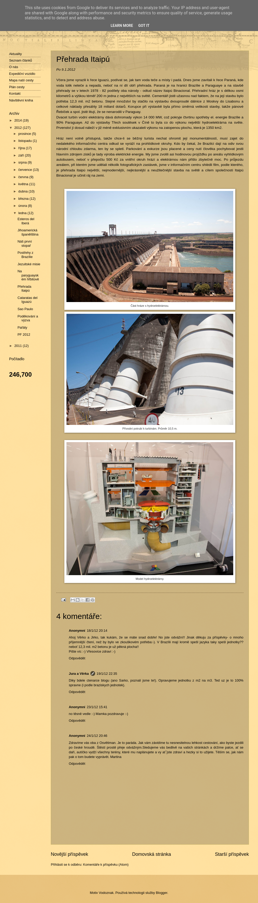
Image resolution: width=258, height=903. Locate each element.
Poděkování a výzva (27, 318)
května (23, 184)
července (25, 170)
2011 (18, 346)
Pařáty (22, 327)
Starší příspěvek (232, 854)
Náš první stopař (24, 243)
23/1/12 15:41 (97, 707)
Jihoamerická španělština (27, 232)
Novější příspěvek (69, 854)
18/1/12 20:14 (97, 631)
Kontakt (15, 93)
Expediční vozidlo (22, 74)
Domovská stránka (151, 854)
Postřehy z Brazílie (25, 254)
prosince (25, 134)
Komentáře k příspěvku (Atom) (106, 864)
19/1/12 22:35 (107, 674)
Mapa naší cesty (21, 80)
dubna (23, 191)
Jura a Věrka (79, 674)
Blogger (161, 893)
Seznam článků (20, 60)
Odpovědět (77, 658)
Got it (143, 25)
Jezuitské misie (28, 264)
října (22, 148)
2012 (18, 128)
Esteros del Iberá (25, 221)
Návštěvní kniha (21, 100)
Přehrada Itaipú (24, 288)
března (23, 199)
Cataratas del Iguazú (27, 300)
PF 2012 (23, 334)
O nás (13, 67)
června (23, 177)
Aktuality (15, 54)
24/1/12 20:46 (97, 736)
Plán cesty (16, 87)
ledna (22, 213)
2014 (18, 120)
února (23, 206)
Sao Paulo (25, 309)
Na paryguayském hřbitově (28, 275)
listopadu (25, 141)
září (21, 155)
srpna (23, 162)
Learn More (121, 25)
